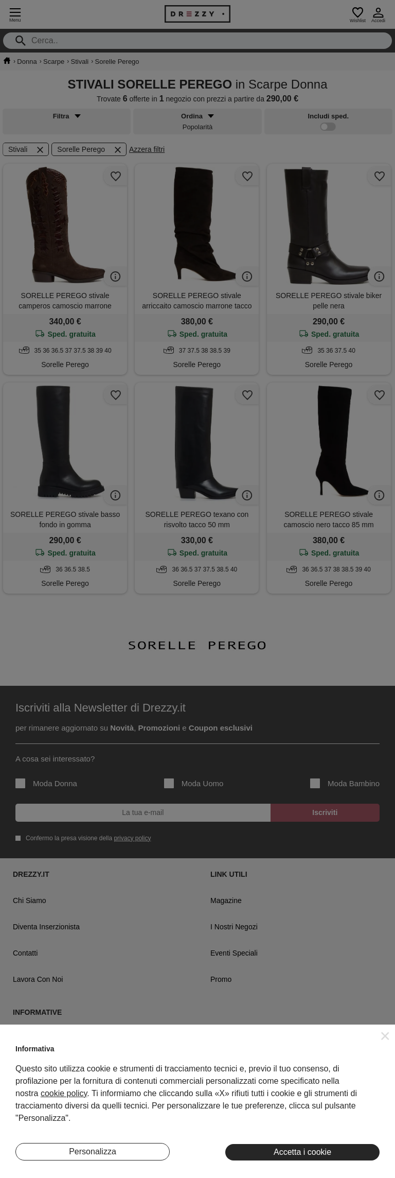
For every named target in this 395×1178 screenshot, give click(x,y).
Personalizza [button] (92, 1151)
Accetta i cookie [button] (302, 1152)
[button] (385, 1036)
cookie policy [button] (64, 1093)
